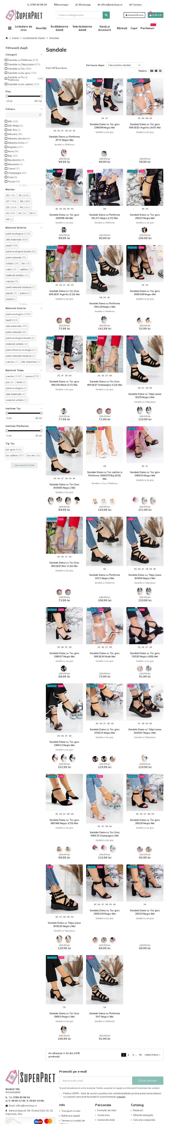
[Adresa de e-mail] (95, 1081)
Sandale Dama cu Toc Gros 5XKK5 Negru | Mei (64, 1015)
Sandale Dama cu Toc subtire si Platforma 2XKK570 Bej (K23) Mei (104, 475)
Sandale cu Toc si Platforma (105, 483)
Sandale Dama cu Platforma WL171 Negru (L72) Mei (104, 216)
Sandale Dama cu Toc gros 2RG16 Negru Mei (145, 821)
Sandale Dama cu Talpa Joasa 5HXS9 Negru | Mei (144, 576)
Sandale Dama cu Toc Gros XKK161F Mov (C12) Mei (64, 564)
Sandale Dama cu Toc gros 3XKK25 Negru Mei (145, 474)
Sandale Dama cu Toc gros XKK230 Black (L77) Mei (64, 383)
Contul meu (103, 1115)
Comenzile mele (106, 1120)
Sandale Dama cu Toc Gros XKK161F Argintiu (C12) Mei (64, 293)
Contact (135, 4)
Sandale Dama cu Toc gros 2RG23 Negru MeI (145, 216)
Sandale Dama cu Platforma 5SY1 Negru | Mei (104, 576)
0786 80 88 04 (37, 4)
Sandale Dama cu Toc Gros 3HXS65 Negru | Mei (64, 486)
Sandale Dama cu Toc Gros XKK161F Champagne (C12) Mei (104, 383)
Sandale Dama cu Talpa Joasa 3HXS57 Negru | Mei (144, 731)
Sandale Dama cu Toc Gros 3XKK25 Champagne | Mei (105, 834)
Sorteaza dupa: (95, 65)
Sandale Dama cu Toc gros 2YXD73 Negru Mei (104, 731)
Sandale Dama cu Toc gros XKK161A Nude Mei (104, 655)
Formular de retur (107, 1110)
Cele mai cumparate (144, 1120)
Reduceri (138, 1110)
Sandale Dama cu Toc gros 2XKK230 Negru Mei (104, 912)
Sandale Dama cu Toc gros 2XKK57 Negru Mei (64, 655)
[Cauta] (83, 15)
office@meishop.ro (110, 4)
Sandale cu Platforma (64, 144)
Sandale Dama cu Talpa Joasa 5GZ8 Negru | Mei (144, 395)
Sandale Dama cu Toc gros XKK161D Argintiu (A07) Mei (145, 126)
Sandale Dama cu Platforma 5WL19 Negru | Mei (104, 305)
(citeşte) (121, 1096)
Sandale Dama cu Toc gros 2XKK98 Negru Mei (104, 126)
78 (140, 1055)
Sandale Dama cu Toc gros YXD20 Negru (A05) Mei (145, 655)
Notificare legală (71, 1115)
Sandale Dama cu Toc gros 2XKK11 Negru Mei (64, 743)
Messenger (61, 4)
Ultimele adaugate (143, 1115)
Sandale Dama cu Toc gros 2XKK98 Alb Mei (64, 216)
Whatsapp (83, 4)
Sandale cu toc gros (105, 132)
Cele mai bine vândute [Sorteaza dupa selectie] (119, 65)
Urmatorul (153, 1055)
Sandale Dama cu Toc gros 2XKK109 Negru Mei (145, 293)
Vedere (142, 70)
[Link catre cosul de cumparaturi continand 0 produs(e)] (155, 15)
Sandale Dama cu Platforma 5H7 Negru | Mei (104, 1015)
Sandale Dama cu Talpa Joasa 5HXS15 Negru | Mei (64, 924)
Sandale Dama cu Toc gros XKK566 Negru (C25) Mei (64, 821)
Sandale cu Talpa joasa (144, 402)
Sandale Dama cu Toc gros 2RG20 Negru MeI (145, 912)
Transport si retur (71, 1111)
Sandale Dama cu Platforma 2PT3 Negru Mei (64, 138)
